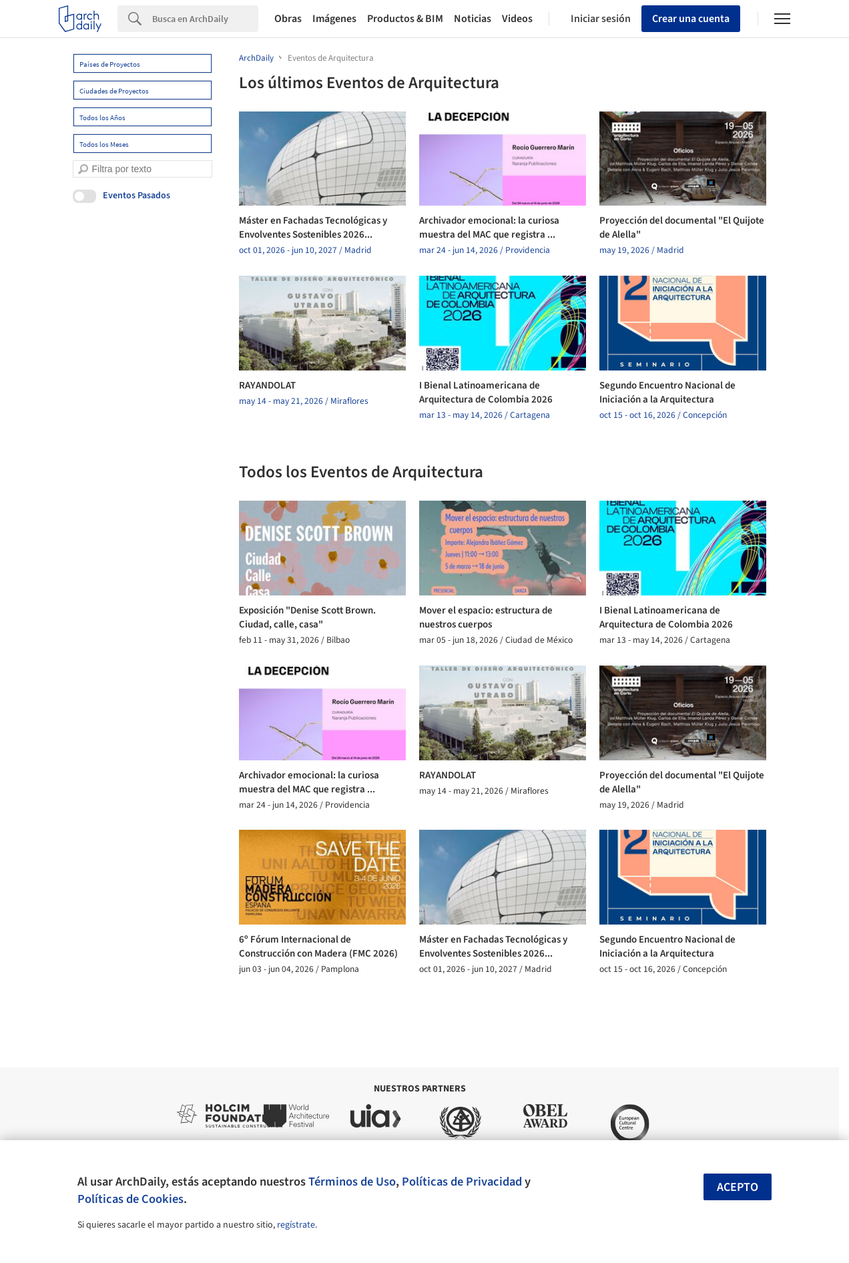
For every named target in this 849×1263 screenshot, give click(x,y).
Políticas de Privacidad (462, 1181)
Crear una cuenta (691, 18)
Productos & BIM (405, 18)
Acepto (737, 1187)
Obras (288, 18)
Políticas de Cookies (130, 1199)
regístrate (296, 1225)
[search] (83, 169)
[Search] (205, 18)
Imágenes (334, 18)
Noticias (472, 18)
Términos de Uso (352, 1181)
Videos (517, 18)
